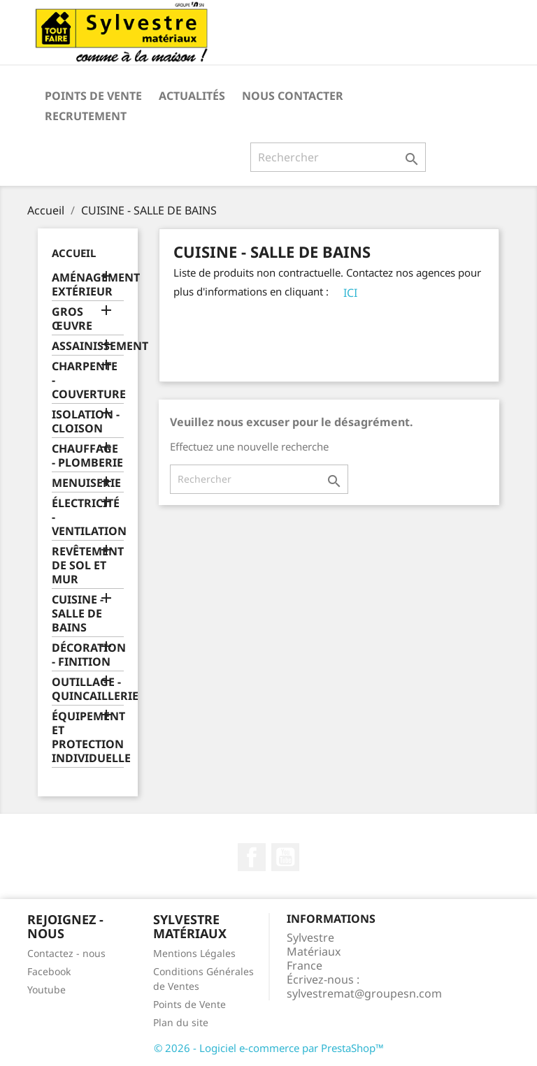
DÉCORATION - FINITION (88, 655)
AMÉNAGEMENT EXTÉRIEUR (88, 284)
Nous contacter (292, 95)
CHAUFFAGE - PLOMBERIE (87, 455)
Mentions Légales (194, 953)
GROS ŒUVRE (72, 319)
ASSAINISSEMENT (88, 346)
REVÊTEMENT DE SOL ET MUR (88, 565)
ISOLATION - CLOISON (86, 421)
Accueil (74, 253)
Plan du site (180, 1022)
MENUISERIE (86, 483)
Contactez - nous (66, 953)
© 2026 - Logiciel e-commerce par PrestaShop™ (269, 1048)
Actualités (192, 95)
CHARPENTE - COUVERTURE (88, 380)
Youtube (46, 989)
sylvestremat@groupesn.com (364, 993)
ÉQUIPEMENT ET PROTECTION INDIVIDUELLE (88, 737)
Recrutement (86, 116)
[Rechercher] (338, 157)
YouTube (285, 857)
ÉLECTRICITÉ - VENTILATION (88, 517)
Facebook (252, 857)
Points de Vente (93, 95)
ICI (350, 292)
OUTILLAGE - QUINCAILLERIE (88, 689)
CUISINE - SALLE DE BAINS (77, 613)
